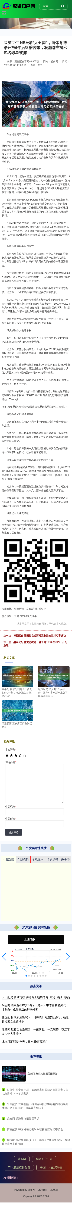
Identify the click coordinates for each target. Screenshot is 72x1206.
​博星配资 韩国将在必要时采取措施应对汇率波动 (35, 1129)
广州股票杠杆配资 (19, 1167)
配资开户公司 (44, 1158)
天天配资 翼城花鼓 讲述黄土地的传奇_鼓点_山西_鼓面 (36, 997)
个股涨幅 (8, 859)
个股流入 (37, 859)
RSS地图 (41, 1189)
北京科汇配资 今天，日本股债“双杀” (24, 1041)
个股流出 (52, 859)
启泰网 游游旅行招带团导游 (42, 1073)
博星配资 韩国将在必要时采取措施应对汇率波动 (39, 635)
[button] (4, 957)
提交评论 (13, 832)
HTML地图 (52, 1189)
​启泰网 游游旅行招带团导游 (23, 1118)
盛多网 (22, 1158)
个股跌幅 (23, 859)
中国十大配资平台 (51, 1167)
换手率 (65, 859)
